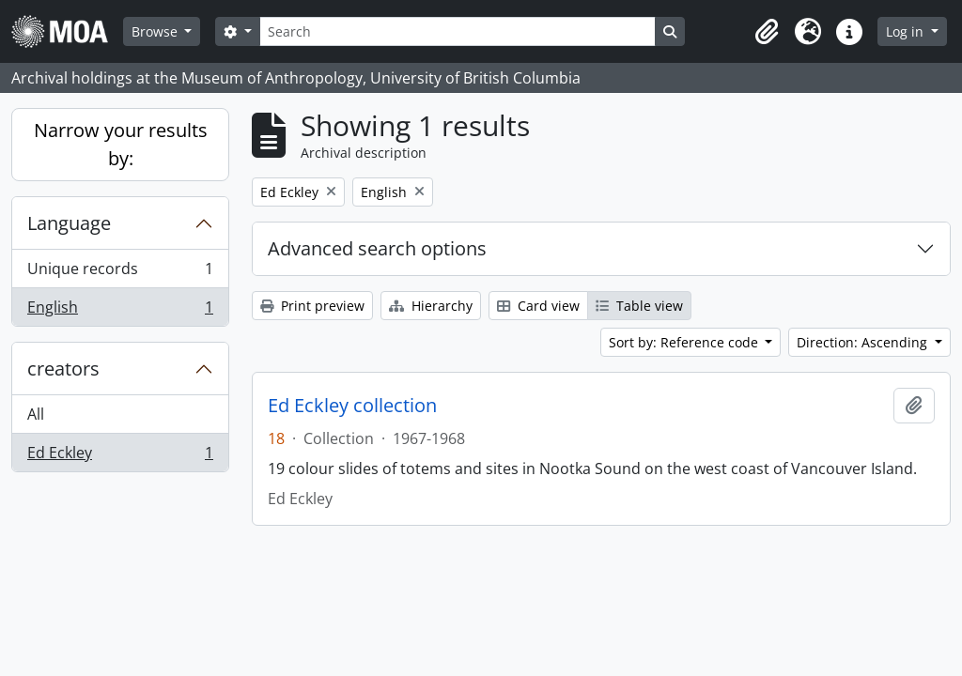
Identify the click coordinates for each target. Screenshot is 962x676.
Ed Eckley (119, 456)
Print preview (312, 306)
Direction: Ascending (864, 342)
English (119, 311)
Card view (538, 306)
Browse (156, 31)
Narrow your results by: (121, 144)
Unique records (119, 272)
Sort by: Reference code (685, 342)
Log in (906, 31)
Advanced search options (377, 248)
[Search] (457, 31)
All (35, 414)
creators (63, 368)
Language (69, 223)
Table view (639, 306)
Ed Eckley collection (352, 405)
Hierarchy (431, 306)
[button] (766, 32)
